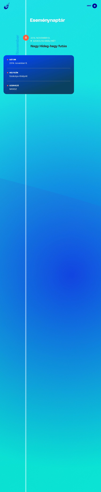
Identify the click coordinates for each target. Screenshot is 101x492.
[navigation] (90, 6)
